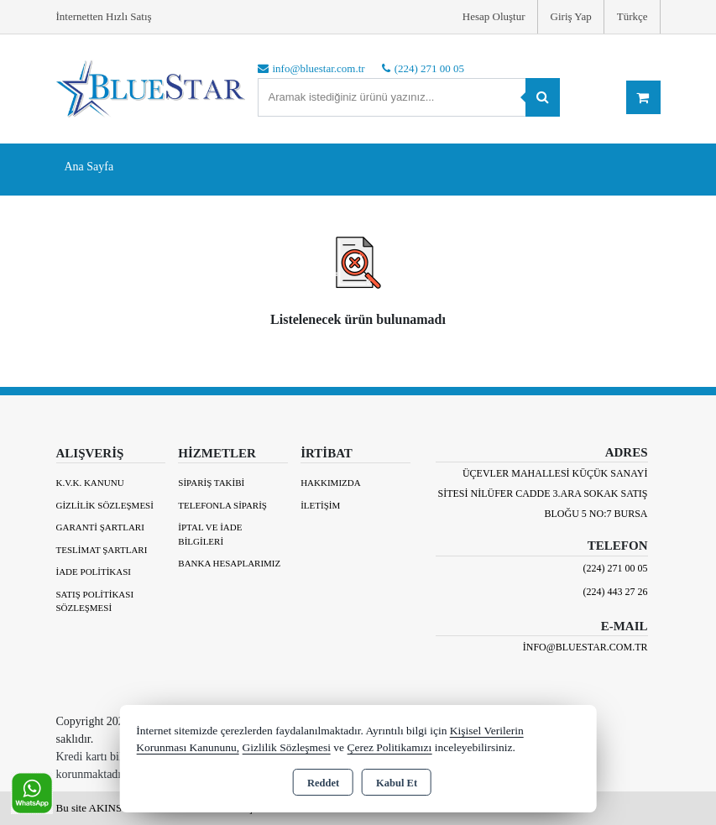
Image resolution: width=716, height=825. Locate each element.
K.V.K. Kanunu (90, 483)
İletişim (320, 505)
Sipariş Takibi (211, 483)
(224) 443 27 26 (615, 592)
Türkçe (632, 16)
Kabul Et (396, 783)
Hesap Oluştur (494, 16)
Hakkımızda (331, 483)
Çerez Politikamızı (389, 747)
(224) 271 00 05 (615, 568)
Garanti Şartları (100, 527)
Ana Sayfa (89, 166)
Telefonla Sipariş (222, 505)
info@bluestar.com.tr (585, 647)
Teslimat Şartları (102, 550)
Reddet (323, 783)
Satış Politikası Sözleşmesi (95, 601)
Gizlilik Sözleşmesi (105, 505)
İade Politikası (94, 572)
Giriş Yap (571, 16)
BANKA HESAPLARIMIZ (229, 563)
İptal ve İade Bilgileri (210, 534)
